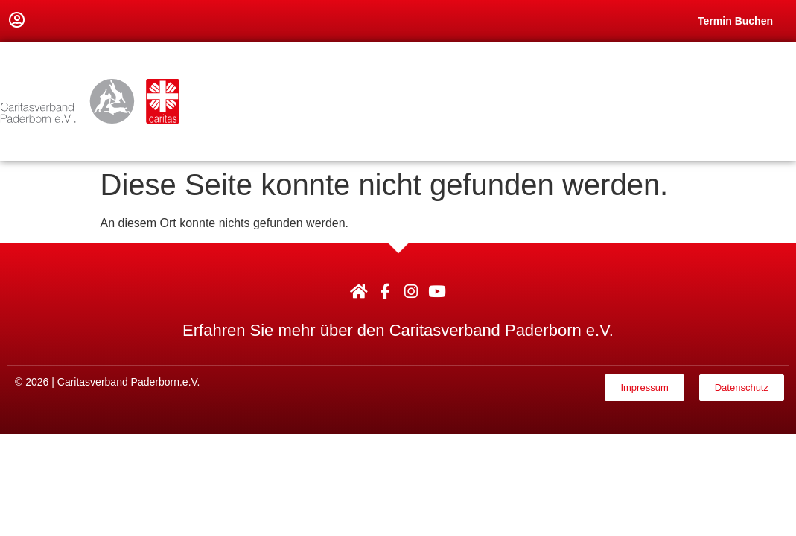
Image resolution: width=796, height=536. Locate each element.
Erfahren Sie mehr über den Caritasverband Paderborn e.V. (398, 330)
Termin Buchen (735, 21)
